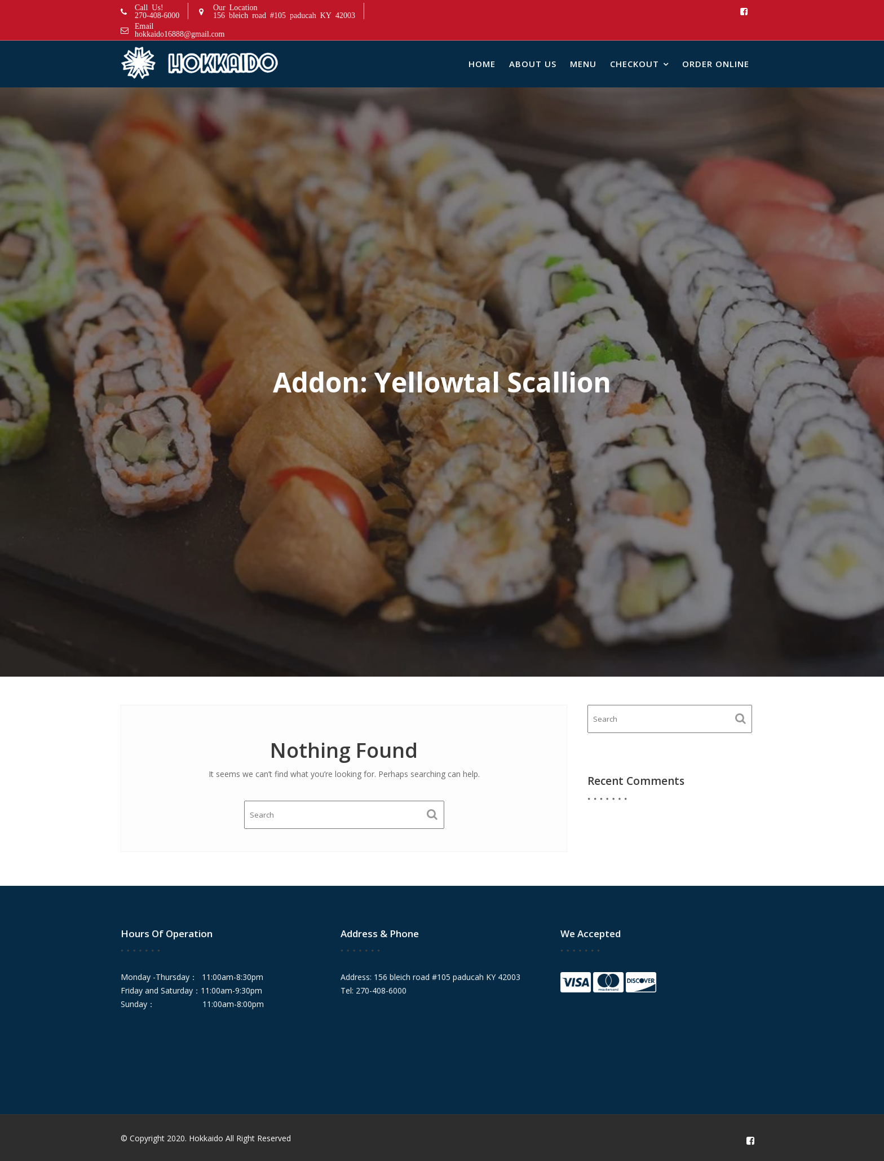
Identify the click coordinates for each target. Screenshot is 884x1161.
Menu (583, 63)
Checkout (634, 63)
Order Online (715, 63)
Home (482, 63)
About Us (532, 63)
